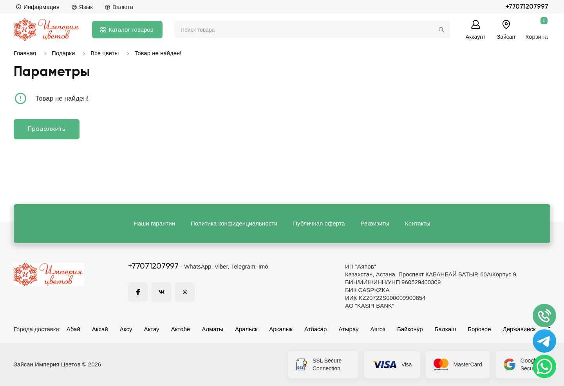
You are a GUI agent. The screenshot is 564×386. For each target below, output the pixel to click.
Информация (38, 7)
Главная (25, 53)
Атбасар (315, 329)
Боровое (479, 329)
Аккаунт (476, 37)
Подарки (63, 53)
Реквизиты (375, 223)
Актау (151, 329)
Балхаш (445, 329)
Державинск (519, 329)
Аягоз (378, 329)
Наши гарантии (154, 223)
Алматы (212, 329)
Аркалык (281, 329)
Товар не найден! (157, 53)
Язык (82, 7)
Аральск (246, 329)
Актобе (180, 329)
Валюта (119, 7)
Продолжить (46, 129)
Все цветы (104, 53)
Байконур (410, 329)
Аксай (100, 329)
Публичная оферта (319, 223)
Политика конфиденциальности (234, 223)
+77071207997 (527, 7)
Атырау (348, 329)
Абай (73, 329)
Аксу (126, 329)
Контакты (417, 223)
